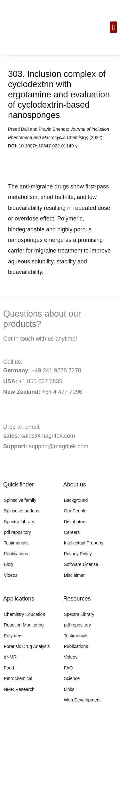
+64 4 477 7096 (62, 392)
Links (69, 689)
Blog (8, 564)
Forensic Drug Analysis (27, 646)
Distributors (75, 521)
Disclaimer (74, 575)
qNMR (10, 656)
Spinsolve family (20, 500)
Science (72, 678)
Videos (11, 575)
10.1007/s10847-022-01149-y (48, 145)
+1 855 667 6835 (39, 381)
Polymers (13, 635)
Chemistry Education (24, 614)
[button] (113, 27)
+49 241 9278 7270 (55, 370)
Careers (72, 532)
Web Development (82, 699)
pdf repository (17, 532)
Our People (75, 510)
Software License (81, 564)
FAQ (68, 667)
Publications (16, 553)
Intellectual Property (84, 542)
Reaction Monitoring (24, 624)
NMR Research (19, 689)
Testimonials (16, 542)
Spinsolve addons (21, 510)
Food (9, 667)
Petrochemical (18, 678)
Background (76, 500)
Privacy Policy (78, 553)
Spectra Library (19, 521)
